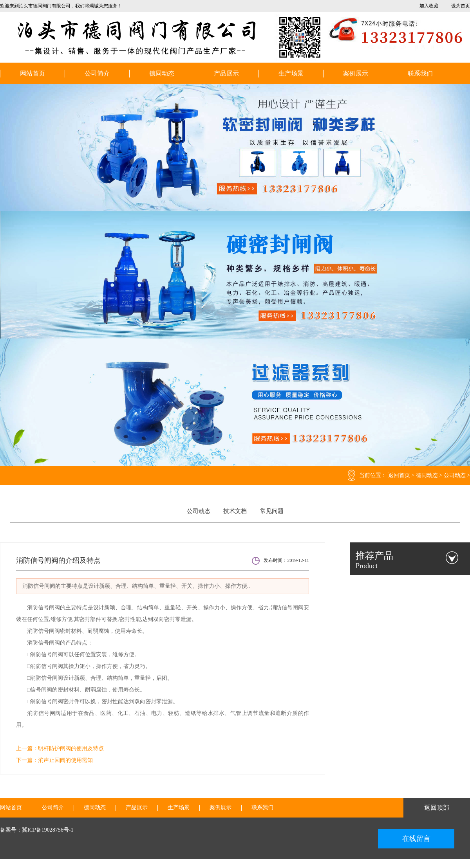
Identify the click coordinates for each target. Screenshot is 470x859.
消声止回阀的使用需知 (65, 760)
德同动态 (161, 73)
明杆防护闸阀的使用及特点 (71, 748)
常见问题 (272, 511)
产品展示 (226, 73)
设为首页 (460, 6)
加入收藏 (428, 6)
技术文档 (235, 511)
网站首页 (32, 73)
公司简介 (97, 73)
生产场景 (291, 73)
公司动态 (455, 475)
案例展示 (355, 73)
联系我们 (420, 73)
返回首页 (399, 475)
